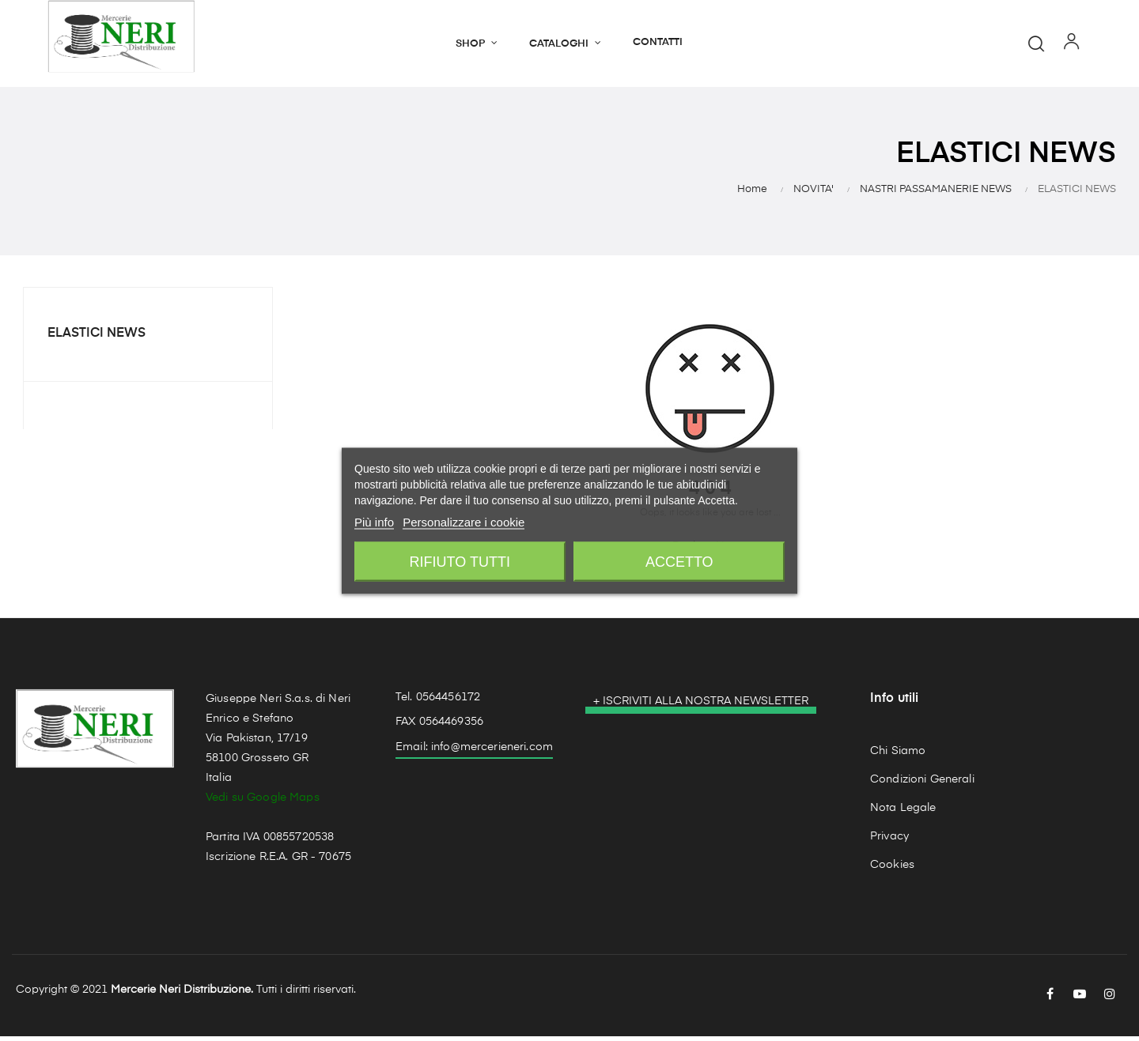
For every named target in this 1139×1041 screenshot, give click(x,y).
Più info (374, 521)
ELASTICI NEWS (96, 339)
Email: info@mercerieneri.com (474, 752)
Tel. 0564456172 (437, 701)
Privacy (889, 841)
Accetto (679, 561)
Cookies (892, 869)
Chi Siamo (897, 755)
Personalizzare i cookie (463, 521)
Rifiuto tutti (460, 561)
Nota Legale (903, 812)
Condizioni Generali (922, 784)
